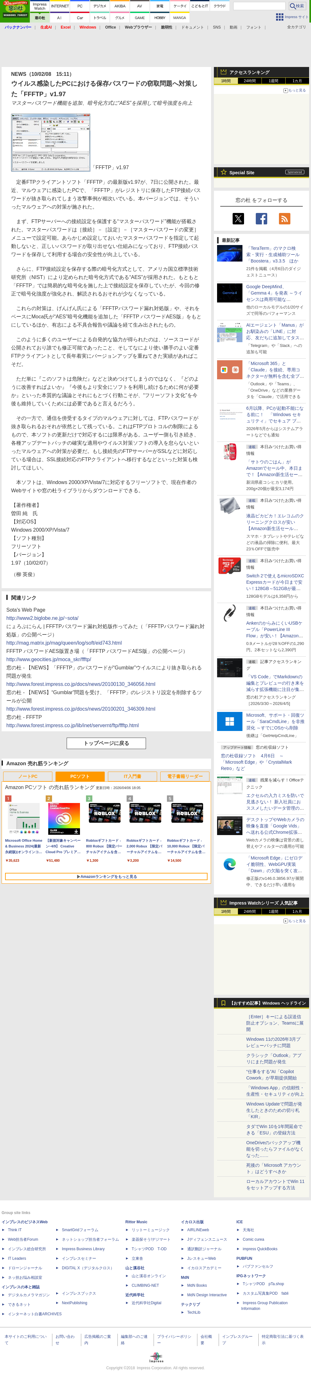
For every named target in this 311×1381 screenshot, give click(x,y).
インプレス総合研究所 (27, 1249)
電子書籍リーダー (185, 776)
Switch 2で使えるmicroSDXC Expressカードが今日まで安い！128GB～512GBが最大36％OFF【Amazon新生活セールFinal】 (275, 588)
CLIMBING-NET (145, 1285)
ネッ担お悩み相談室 (25, 1277)
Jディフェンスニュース (207, 1239)
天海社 (248, 1230)
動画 (233, 27)
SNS (217, 27)
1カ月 (297, 81)
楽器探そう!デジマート (151, 1239)
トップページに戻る (106, 743)
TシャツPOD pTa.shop (263, 1284)
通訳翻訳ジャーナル (204, 1249)
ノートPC (27, 776)
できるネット (19, 1304)
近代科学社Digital (146, 1303)
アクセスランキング (249, 72)
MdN (185, 1277)
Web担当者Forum (23, 1239)
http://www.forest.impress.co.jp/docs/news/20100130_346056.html (81, 684)
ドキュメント (192, 27)
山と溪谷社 (134, 1268)
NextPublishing (74, 1303)
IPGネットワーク (251, 1276)
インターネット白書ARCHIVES (35, 1314)
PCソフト (80, 776)
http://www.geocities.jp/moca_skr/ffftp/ (48, 659)
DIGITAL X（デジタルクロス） (88, 1268)
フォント (253, 27)
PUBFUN (244, 1258)
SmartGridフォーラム (80, 1230)
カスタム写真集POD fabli (265, 1293)
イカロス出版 (192, 1222)
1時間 (226, 81)
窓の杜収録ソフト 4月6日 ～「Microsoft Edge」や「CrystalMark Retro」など (256, 762)
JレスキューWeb (201, 1258)
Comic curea (253, 1239)
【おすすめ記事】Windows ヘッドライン (267, 1003)
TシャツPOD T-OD (149, 1249)
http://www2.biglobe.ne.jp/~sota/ (42, 618)
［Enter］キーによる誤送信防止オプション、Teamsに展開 (275, 1023)
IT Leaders (17, 1258)
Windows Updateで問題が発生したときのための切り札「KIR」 (274, 1110)
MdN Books (197, 1285)
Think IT (15, 1230)
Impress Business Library (83, 1249)
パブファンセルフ (258, 1266)
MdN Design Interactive (207, 1295)
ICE (239, 1222)
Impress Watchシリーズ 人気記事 (263, 903)
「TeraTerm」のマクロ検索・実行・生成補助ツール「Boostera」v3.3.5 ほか (273, 254)
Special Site (242, 172)
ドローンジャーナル (25, 1268)
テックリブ (190, 1304)
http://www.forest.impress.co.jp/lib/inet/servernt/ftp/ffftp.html (72, 725)
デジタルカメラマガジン (29, 1295)
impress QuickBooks (260, 1249)
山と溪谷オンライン (149, 1276)
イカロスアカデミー (204, 1268)
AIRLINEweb (198, 1230)
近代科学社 (134, 1295)
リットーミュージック (151, 1230)
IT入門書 (132, 776)
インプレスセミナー (79, 1258)
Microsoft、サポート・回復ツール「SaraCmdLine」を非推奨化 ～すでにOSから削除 (275, 721)
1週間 (274, 81)
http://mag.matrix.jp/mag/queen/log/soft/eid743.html (64, 643)
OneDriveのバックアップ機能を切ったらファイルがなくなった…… (275, 1149)
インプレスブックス (79, 1293)
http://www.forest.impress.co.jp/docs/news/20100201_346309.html (81, 709)
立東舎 (137, 1258)
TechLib (193, 1312)
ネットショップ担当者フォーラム (90, 1239)
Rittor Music (136, 1222)
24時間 (249, 81)
